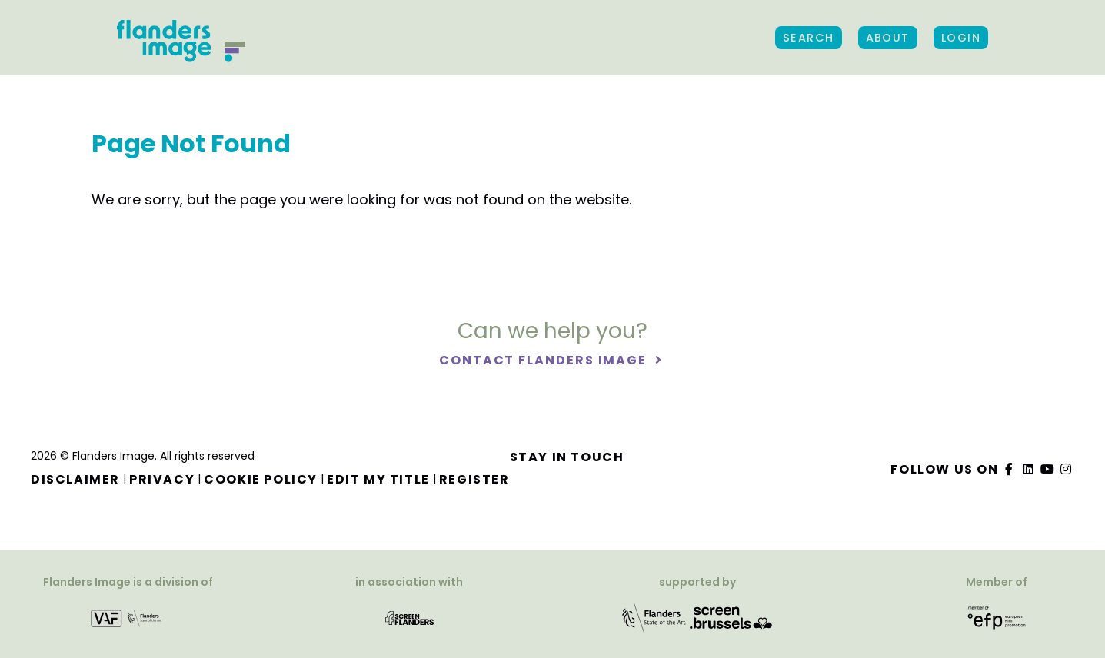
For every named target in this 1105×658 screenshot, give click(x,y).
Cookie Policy (261, 479)
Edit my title (378, 479)
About (888, 37)
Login (960, 37)
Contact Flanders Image (545, 360)
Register (474, 479)
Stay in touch (567, 457)
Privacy (162, 479)
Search (808, 37)
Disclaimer (75, 479)
